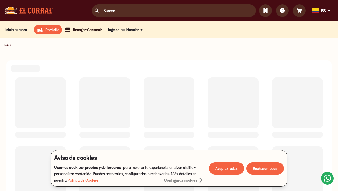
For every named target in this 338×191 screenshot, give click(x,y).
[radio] (48, 29)
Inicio (8, 45)
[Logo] (29, 11)
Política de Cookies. (83, 180)
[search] (96, 10)
